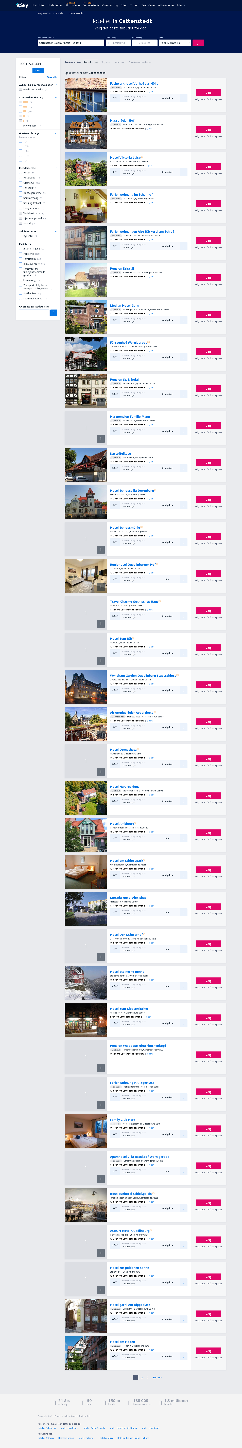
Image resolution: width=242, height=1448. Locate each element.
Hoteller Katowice (46, 1438)
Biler (124, 5)
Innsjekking (111, 38)
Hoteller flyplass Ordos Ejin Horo (133, 1438)
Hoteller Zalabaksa (47, 1428)
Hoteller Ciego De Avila (94, 1428)
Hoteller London (66, 1438)
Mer (179, 5)
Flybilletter (55, 5)
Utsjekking (137, 38)
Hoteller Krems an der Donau (123, 1428)
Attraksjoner (166, 5)
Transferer (148, 5)
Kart (38, 70)
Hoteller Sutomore (87, 1438)
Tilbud (134, 5)
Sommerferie (91, 5)
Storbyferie (72, 5)
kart (151, 91)
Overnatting (110, 5)
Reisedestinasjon (46, 38)
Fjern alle (52, 77)
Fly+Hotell (38, 5)
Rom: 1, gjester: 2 (170, 42)
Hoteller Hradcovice (69, 1428)
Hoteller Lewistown (150, 1428)
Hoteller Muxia (106, 1438)
